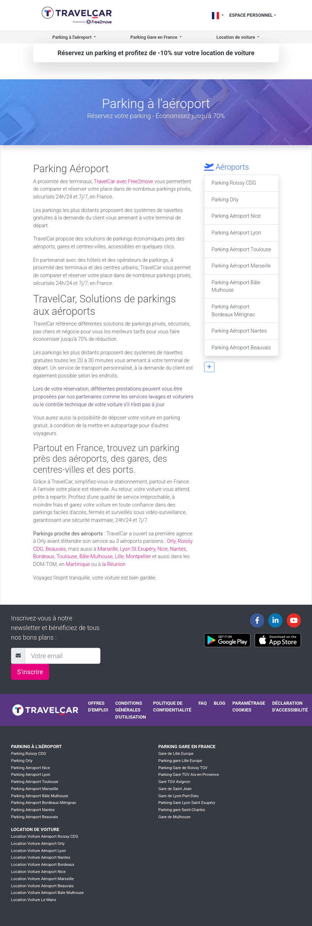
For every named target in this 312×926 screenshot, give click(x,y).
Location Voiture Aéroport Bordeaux (42, 864)
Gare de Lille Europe (175, 753)
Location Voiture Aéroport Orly (37, 843)
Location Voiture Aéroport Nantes (40, 857)
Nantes (178, 549)
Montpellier (138, 557)
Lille (119, 557)
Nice (162, 549)
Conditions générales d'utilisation (130, 709)
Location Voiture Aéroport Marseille (42, 879)
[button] (209, 367)
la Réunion (113, 564)
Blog (219, 703)
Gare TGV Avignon (174, 781)
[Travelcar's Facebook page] (257, 620)
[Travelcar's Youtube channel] (294, 620)
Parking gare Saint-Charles (181, 810)
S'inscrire (30, 672)
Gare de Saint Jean (175, 789)
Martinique (78, 564)
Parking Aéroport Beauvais (241, 348)
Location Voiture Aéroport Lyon (38, 850)
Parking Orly (225, 200)
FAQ (202, 703)
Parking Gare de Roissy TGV (182, 768)
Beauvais (56, 549)
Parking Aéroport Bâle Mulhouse (236, 286)
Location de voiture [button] (236, 37)
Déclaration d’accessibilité (290, 706)
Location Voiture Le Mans (33, 900)
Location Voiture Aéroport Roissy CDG (44, 836)
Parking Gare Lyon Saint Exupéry (186, 802)
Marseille (108, 549)
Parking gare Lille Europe (180, 760)
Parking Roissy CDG (234, 183)
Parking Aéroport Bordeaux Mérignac (233, 311)
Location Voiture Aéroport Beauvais (42, 886)
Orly (171, 541)
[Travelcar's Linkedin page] (275, 620)
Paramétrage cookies (249, 706)
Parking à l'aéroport (36, 746)
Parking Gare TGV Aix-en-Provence (188, 774)
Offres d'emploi (98, 706)
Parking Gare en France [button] (154, 37)
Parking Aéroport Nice (236, 216)
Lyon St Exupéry (137, 549)
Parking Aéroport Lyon (236, 233)
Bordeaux (43, 557)
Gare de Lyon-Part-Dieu (178, 796)
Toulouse (67, 557)
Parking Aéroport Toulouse (241, 250)
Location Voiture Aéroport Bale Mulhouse (47, 892)
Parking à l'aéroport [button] (72, 37)
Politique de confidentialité (172, 706)
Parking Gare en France (186, 746)
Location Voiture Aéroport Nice (38, 871)
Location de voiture (35, 829)
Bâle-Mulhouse (96, 557)
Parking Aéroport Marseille (241, 266)
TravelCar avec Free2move (123, 182)
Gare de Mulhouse (174, 817)
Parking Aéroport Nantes (239, 331)
